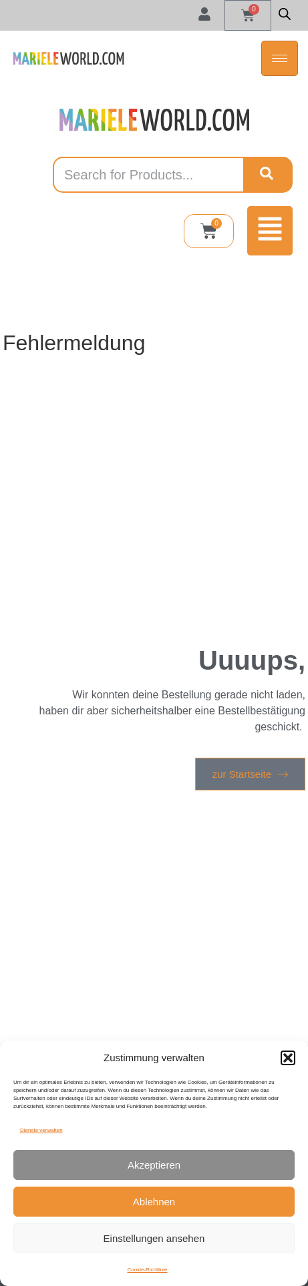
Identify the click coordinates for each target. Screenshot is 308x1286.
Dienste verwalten (41, 1130)
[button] (288, 1058)
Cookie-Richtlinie (147, 1270)
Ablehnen (154, 1201)
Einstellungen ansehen (154, 1238)
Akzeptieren (154, 1165)
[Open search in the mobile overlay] (284, 14)
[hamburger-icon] (279, 58)
